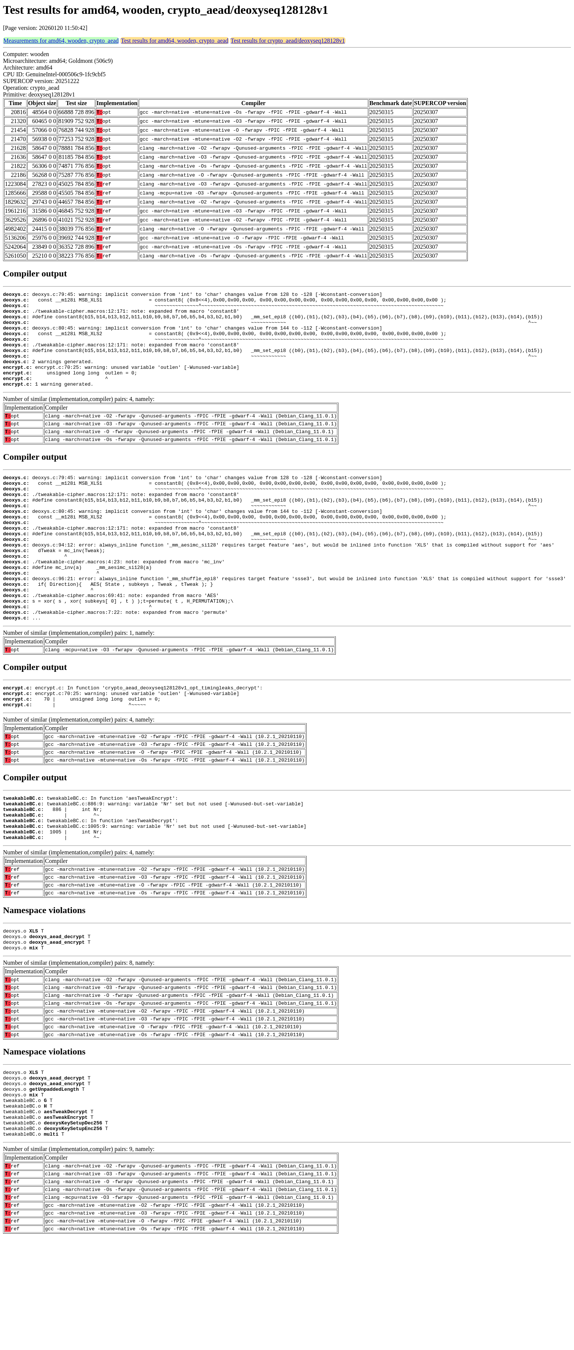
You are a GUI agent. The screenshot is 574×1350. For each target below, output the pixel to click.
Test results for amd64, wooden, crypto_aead (174, 40)
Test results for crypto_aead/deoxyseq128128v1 (288, 40)
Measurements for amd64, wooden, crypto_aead (61, 40)
